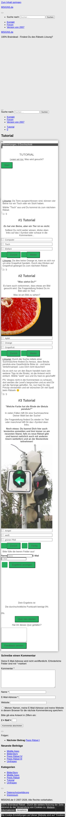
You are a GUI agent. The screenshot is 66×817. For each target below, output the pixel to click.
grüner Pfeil (10, 540)
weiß (7, 535)
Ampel (8, 530)
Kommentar (7, 668)
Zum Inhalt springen (11, 2)
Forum (10, 24)
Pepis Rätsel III (14, 762)
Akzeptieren (22, 813)
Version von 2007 (15, 27)
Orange (8, 343)
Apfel (7, 338)
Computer (9, 239)
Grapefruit (10, 347)
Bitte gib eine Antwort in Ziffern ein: (18, 718)
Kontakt (11, 22)
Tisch (7, 244)
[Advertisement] (33, 74)
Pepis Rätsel (13, 781)
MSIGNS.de (7, 7)
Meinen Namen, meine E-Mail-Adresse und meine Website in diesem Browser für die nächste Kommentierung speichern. (32, 712)
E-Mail (35, 555)
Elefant (8, 249)
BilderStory (12, 757)
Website (5, 706)
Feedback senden (13, 645)
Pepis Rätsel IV (14, 760)
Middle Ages (13, 754)
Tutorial (10, 127)
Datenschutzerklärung (18, 796)
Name (4, 555)
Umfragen (12, 765)
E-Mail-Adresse (9, 700)
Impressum (12, 798)
